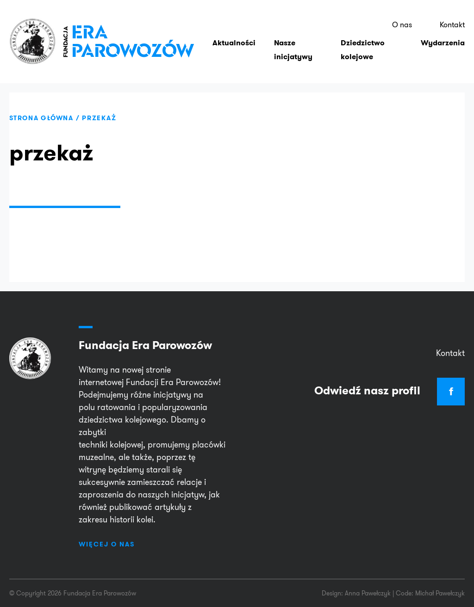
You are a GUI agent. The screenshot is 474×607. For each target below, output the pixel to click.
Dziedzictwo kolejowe (363, 56)
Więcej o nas (107, 544)
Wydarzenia (443, 49)
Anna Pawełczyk (368, 593)
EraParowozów (129, 45)
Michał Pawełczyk (440, 593)
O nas (404, 28)
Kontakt (453, 28)
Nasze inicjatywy (293, 56)
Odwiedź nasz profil (389, 390)
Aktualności (234, 49)
